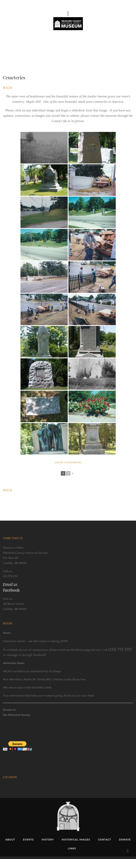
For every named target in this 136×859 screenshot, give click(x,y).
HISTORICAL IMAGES (76, 839)
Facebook (11, 590)
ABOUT (10, 839)
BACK (7, 88)
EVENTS (28, 839)
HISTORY (48, 839)
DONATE (125, 839)
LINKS (72, 848)
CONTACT (104, 839)
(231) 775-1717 (120, 649)
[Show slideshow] (68, 462)
